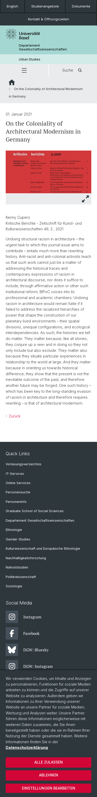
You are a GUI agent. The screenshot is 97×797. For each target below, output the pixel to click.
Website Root (12, 82)
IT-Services (15, 474)
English (12, 6)
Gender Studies (18, 539)
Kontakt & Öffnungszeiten (48, 19)
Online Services (18, 483)
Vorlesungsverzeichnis (23, 464)
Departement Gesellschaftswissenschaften (43, 47)
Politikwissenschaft (21, 577)
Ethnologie (14, 530)
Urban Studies (29, 59)
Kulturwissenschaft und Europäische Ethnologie (43, 548)
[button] (24, 70)
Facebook (23, 633)
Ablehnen (48, 775)
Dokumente (81, 6)
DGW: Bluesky (27, 650)
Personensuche (18, 492)
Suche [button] (73, 70)
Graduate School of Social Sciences (35, 511)
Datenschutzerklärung (27, 747)
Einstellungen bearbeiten (48, 788)
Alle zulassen (48, 762)
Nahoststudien (17, 567)
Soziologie (14, 586)
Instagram (23, 617)
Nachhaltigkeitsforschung (26, 558)
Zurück (14, 416)
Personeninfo (16, 502)
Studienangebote (45, 6)
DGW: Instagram (29, 666)
